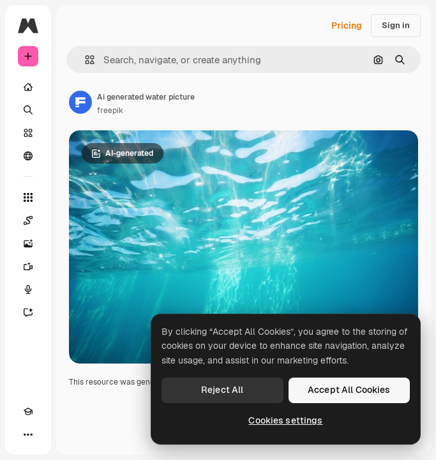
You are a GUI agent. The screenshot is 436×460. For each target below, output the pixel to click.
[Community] (28, 156)
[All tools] (28, 197)
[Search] (28, 110)
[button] (84, 60)
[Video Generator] (28, 266)
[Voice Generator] (28, 289)
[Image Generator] (28, 243)
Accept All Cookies (349, 389)
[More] (28, 434)
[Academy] (28, 411)
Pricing (346, 25)
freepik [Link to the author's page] (110, 110)
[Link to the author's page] (80, 102)
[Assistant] (28, 312)
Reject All (222, 389)
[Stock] (28, 133)
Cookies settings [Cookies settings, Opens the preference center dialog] (285, 420)
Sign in (396, 25)
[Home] (28, 87)
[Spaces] (28, 220)
